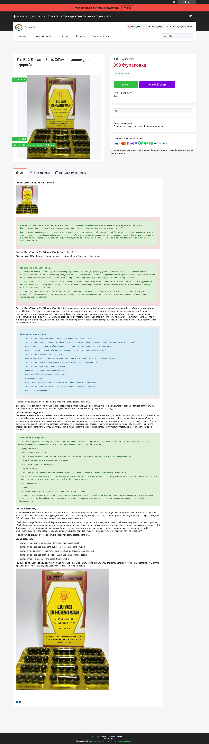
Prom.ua (118, 736)
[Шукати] (165, 36)
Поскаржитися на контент (98, 741)
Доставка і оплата (100, 36)
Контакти (80, 36)
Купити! (128, 7)
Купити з (157, 84)
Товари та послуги (42, 36)
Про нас (64, 36)
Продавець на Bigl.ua (104, 739)
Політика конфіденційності (122, 741)
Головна (22, 36)
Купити (125, 85)
